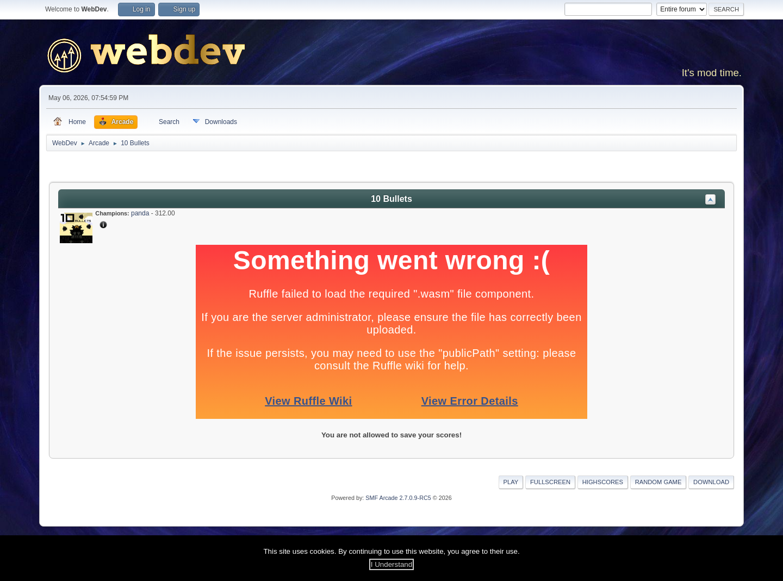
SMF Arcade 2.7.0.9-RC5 (398, 498)
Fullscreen (550, 482)
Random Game (658, 482)
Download (711, 482)
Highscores (602, 482)
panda (140, 213)
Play (511, 482)
